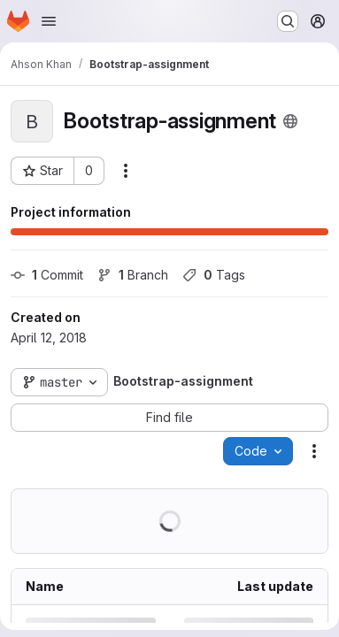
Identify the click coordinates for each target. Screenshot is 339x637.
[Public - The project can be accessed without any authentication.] (290, 121)
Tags (213, 274)
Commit (47, 274)
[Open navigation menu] (49, 21)
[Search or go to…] (287, 21)
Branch (132, 274)
